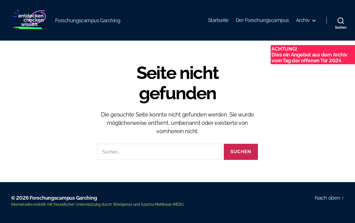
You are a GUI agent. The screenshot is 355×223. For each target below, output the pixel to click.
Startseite (218, 20)
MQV (178, 204)
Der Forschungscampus (262, 20)
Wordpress (122, 204)
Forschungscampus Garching (63, 198)
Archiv (303, 20)
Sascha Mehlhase (156, 204)
